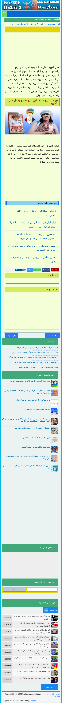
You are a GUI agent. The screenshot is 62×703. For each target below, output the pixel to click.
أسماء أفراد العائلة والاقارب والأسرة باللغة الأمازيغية (32, 428)
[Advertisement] (32, 49)
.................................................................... (45, 350)
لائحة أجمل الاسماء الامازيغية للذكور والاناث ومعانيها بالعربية (30, 381)
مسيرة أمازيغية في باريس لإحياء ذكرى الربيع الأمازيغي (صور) (38, 367)
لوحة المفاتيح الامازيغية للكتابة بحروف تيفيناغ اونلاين (33, 400)
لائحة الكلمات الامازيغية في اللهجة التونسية (36, 447)
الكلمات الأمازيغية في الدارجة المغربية (37, 409)
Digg (24, 270)
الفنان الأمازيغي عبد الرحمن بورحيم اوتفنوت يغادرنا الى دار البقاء (37, 347)
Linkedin (18, 270)
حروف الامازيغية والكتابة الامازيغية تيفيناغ (36, 438)
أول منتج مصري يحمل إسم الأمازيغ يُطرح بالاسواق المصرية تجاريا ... (34, 24)
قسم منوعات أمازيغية (43, 19)
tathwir (15, 701)
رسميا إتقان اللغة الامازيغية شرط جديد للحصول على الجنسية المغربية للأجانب (32, 357)
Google (33, 701)
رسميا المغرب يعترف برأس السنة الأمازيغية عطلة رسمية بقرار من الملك (34, 362)
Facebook (46, 270)
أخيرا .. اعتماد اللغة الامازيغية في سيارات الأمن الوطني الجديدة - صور (35, 352)
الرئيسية (56, 19)
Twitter (30, 270)
